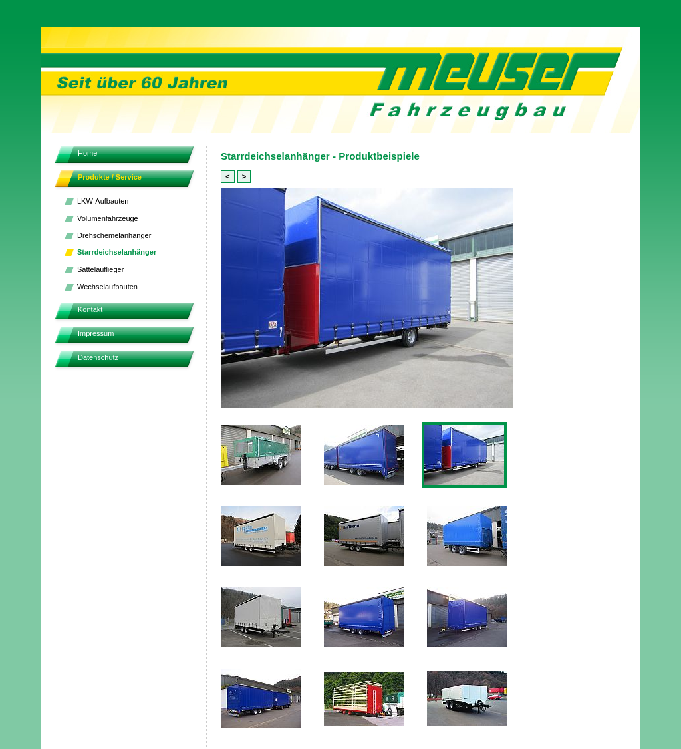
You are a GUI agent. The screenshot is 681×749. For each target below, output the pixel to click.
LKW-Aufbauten (102, 201)
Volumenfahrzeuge (107, 218)
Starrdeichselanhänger (116, 252)
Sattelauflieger (100, 269)
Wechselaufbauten (107, 287)
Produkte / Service (110, 177)
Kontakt (90, 309)
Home (87, 153)
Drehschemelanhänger (114, 235)
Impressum (96, 333)
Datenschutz (98, 357)
